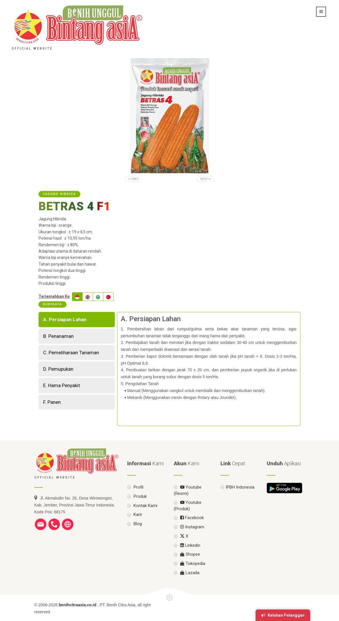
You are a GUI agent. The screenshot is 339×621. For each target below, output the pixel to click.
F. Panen (52, 402)
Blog (137, 533)
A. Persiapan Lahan (65, 319)
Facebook (191, 527)
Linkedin (189, 555)
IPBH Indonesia (240, 497)
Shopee (189, 564)
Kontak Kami (144, 515)
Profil (137, 497)
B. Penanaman (58, 336)
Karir (137, 524)
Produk (139, 506)
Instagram (191, 536)
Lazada (189, 582)
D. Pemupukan (58, 369)
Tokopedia (192, 573)
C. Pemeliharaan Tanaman (71, 352)
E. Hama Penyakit (61, 385)
